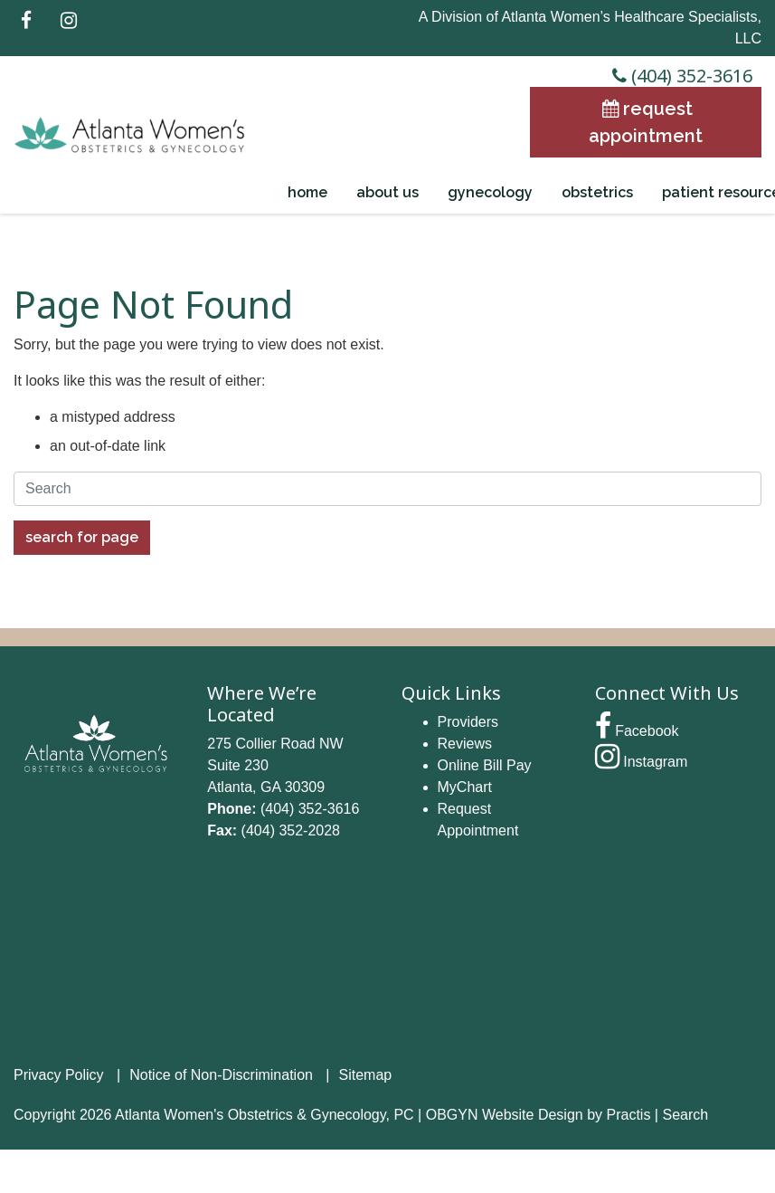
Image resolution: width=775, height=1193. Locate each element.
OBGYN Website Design (504, 1114)
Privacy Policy (59, 1075)
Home (307, 192)
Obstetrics (597, 192)
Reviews (465, 743)
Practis (629, 1114)
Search (685, 1114)
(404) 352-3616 (680, 75)
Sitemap (365, 1075)
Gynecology (490, 192)
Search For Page (81, 537)
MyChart (465, 787)
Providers (468, 722)
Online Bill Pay (485, 765)
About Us (387, 192)
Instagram (641, 761)
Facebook (637, 731)
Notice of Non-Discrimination (221, 1075)
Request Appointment (646, 122)
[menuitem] (307, 193)
